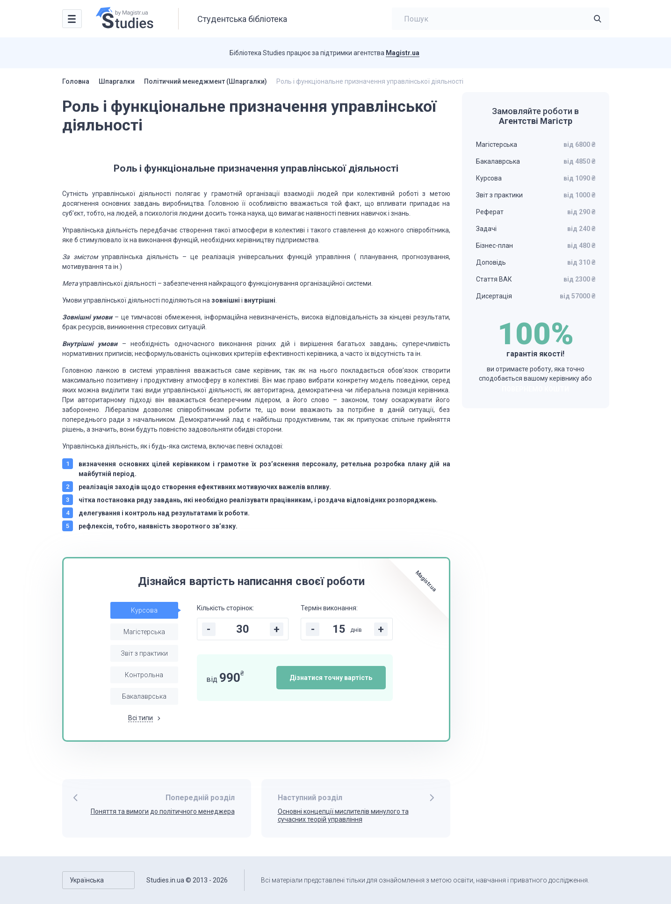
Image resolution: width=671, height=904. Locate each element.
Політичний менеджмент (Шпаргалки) (205, 81)
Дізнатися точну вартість (330, 677)
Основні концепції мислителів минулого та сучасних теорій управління (343, 815)
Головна (75, 81)
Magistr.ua (402, 53)
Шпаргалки (117, 81)
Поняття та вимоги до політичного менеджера (163, 811)
